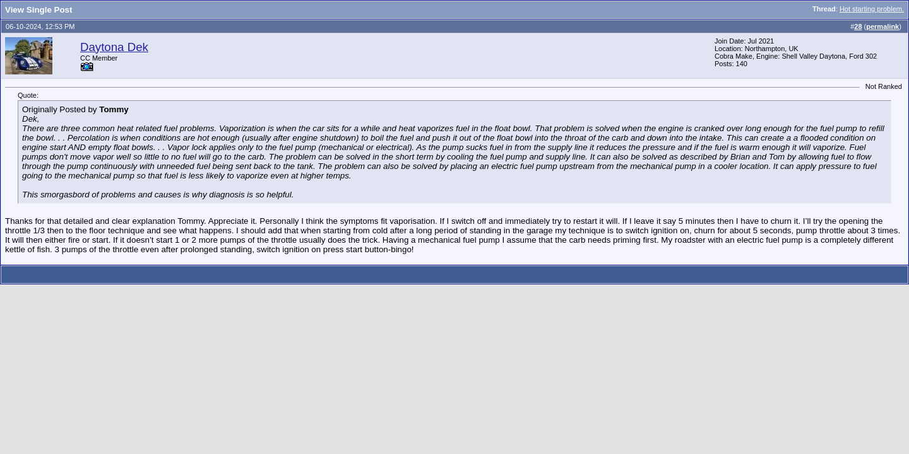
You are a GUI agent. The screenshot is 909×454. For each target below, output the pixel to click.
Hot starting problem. (872, 9)
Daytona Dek (114, 47)
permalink (882, 26)
